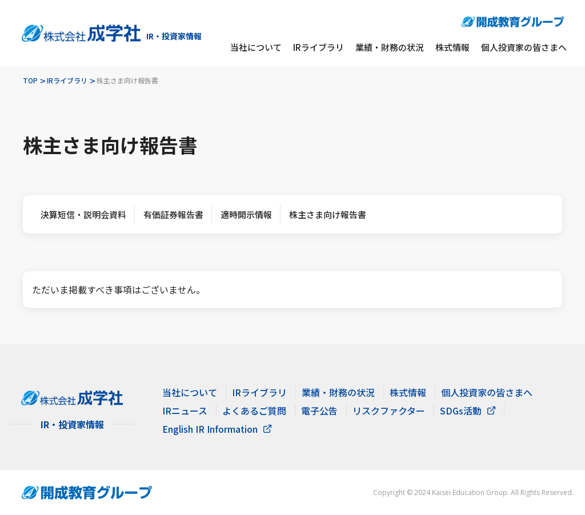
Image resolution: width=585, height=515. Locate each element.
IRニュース (184, 410)
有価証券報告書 (173, 214)
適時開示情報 (246, 214)
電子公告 (319, 410)
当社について (256, 47)
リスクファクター (388, 410)
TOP (30, 80)
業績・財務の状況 (389, 47)
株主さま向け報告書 (327, 214)
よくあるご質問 (254, 410)
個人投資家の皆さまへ (524, 47)
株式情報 (452, 47)
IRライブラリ (318, 47)
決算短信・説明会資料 (83, 214)
